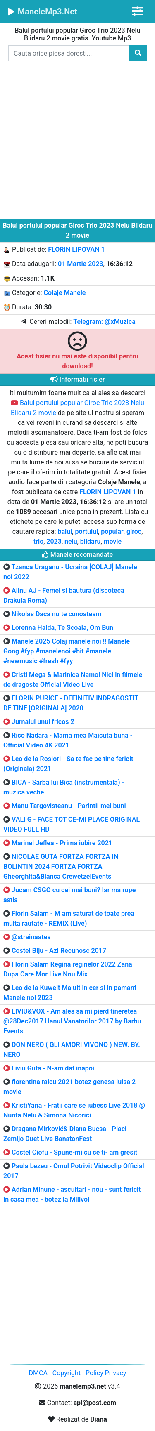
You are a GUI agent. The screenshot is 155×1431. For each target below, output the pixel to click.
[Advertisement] (77, 141)
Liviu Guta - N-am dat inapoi (53, 1068)
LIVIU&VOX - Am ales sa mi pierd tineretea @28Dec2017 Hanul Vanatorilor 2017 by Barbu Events (72, 1021)
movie (113, 541)
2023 (54, 541)
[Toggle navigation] (137, 11)
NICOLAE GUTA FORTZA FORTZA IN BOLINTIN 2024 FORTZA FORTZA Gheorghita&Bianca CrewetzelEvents (60, 866)
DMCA (38, 1373)
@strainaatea (31, 937)
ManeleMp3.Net (42, 12)
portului (86, 531)
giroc (133, 531)
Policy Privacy (106, 1373)
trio (38, 541)
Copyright (66, 1373)
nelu (70, 541)
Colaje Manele (65, 293)
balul (65, 531)
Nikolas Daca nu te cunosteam (57, 614)
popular (112, 531)
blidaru (90, 541)
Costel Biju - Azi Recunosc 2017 (59, 951)
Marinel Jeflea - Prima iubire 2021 (62, 843)
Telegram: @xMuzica (104, 321)
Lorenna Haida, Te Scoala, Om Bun (62, 628)
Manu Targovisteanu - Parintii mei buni (69, 806)
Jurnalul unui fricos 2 (43, 722)
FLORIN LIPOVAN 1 (76, 249)
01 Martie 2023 (80, 264)
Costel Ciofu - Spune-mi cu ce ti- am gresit (74, 1152)
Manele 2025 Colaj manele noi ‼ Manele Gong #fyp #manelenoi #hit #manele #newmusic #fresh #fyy (66, 651)
